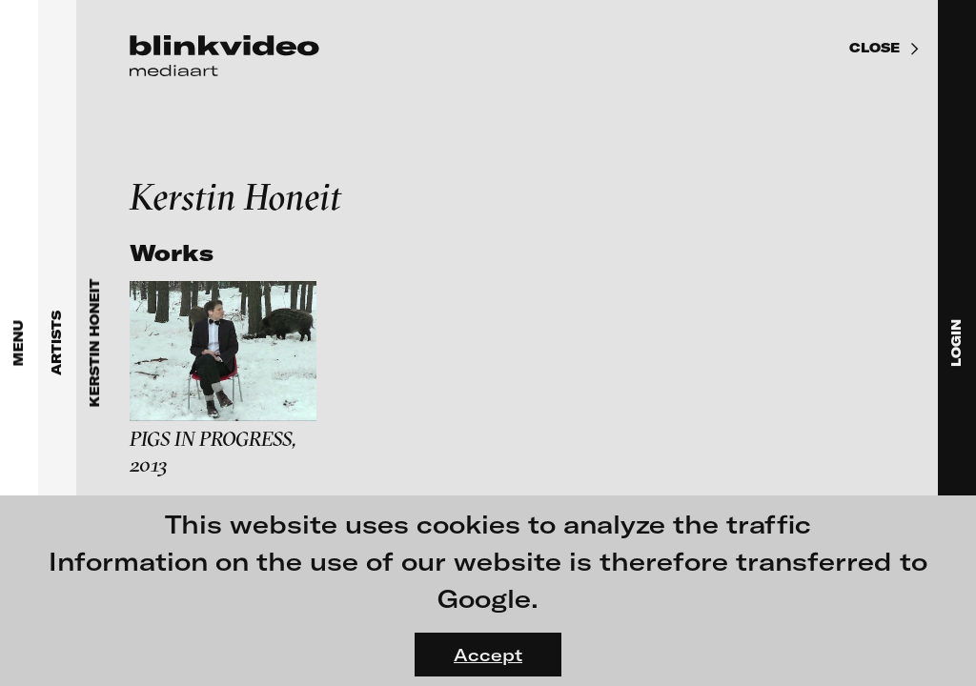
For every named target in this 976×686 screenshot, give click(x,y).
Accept (488, 654)
